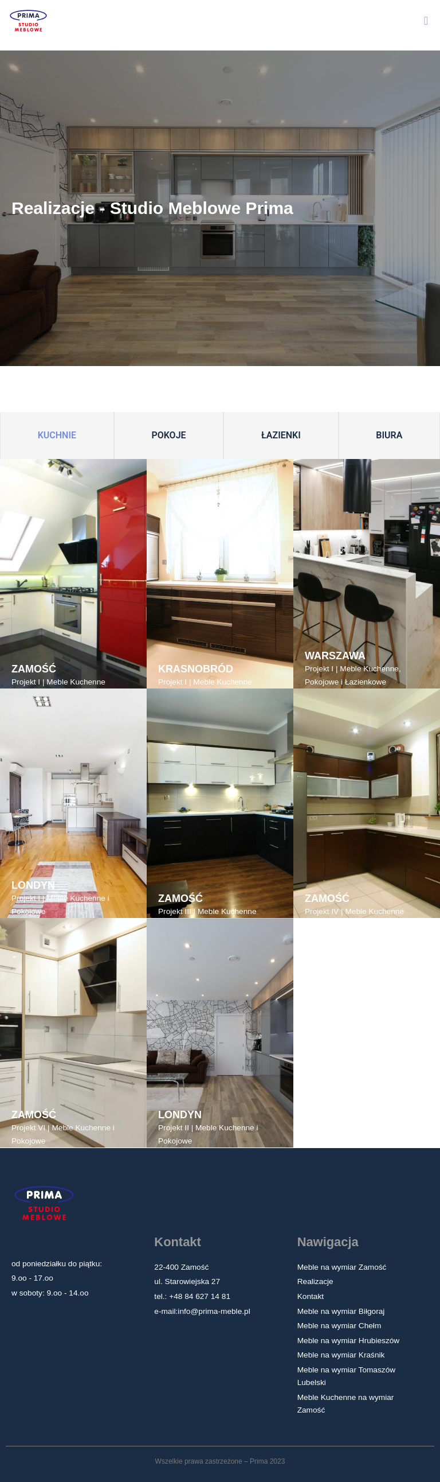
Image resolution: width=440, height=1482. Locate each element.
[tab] (57, 436)
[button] (426, 20)
